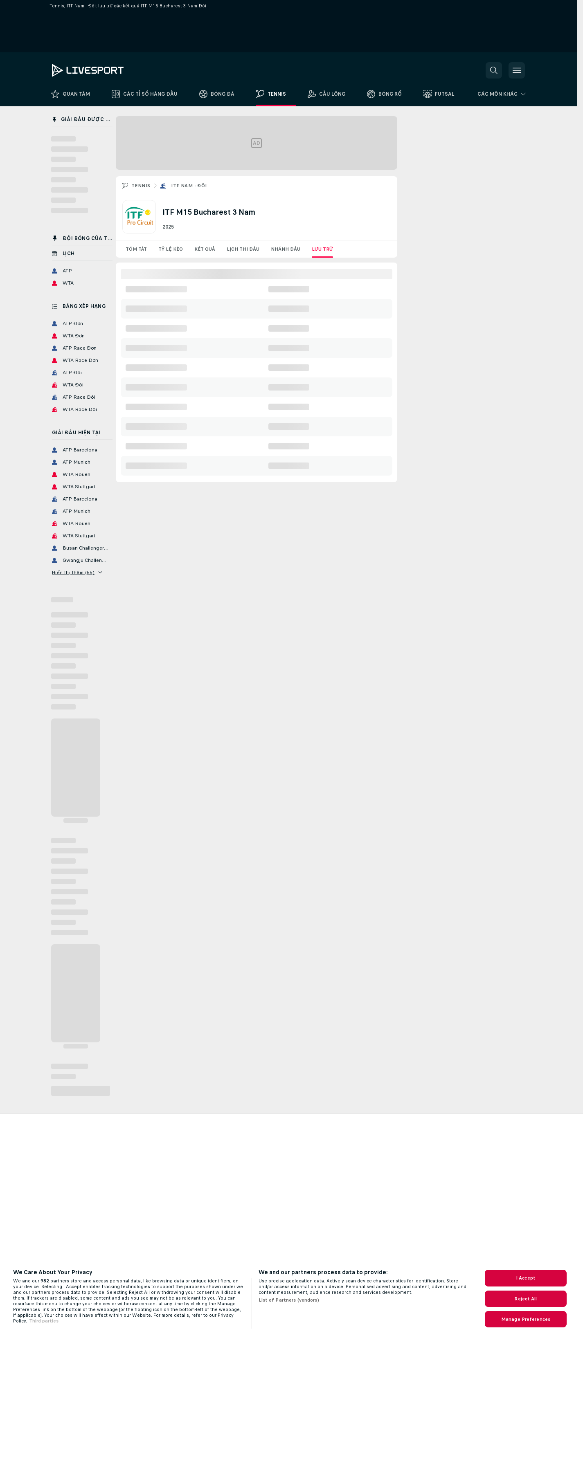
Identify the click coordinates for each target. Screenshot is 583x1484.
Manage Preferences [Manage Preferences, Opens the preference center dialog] (525, 1319)
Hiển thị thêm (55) (77, 572)
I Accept (526, 1278)
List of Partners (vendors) (289, 1300)
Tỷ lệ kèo (170, 249)
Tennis (140, 186)
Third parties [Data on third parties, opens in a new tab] (44, 1321)
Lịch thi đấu (243, 249)
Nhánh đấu (285, 249)
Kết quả (204, 249)
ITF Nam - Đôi (189, 186)
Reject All (525, 1299)
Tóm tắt (136, 249)
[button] (494, 70)
